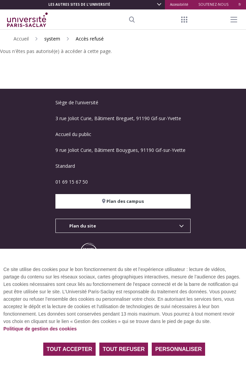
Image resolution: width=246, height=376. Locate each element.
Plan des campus (123, 201)
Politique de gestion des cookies (40, 328)
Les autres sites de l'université (79, 4)
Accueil (21, 38)
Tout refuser (124, 349)
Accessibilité (179, 4)
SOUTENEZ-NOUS (213, 4)
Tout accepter (69, 349)
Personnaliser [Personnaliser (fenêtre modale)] (178, 349)
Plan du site (82, 226)
